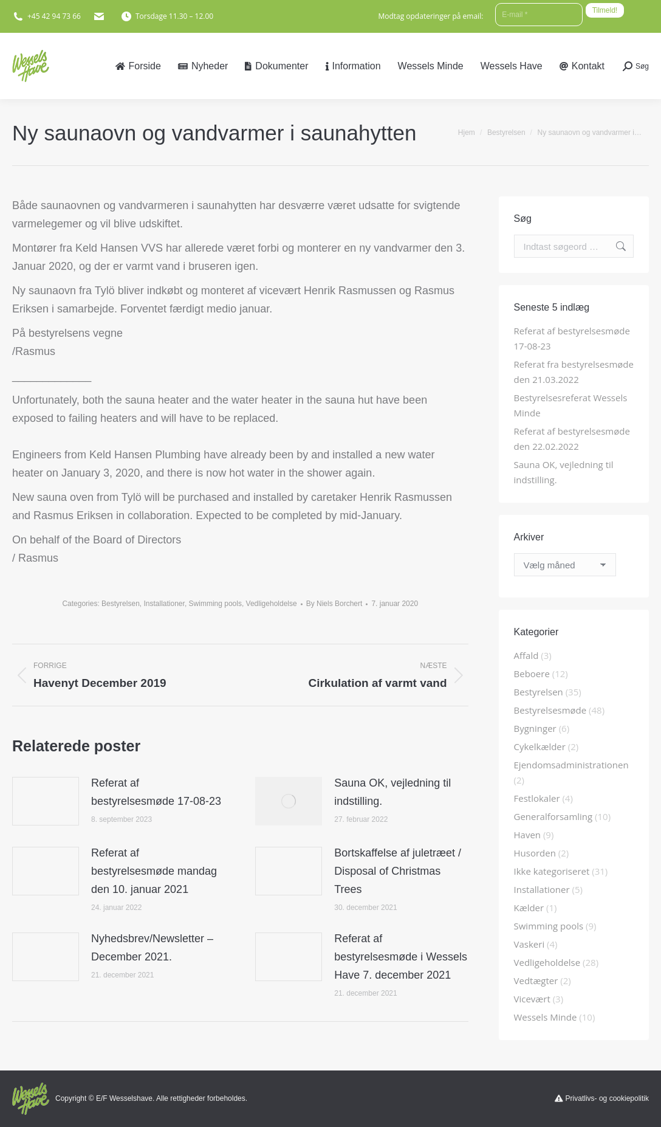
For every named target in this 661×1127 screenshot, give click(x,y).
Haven (527, 835)
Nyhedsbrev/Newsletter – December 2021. (152, 947)
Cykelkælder (540, 746)
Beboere (532, 673)
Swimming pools (215, 603)
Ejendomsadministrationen (571, 765)
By (334, 603)
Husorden (535, 853)
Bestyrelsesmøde (550, 710)
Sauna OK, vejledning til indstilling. (392, 792)
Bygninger (535, 728)
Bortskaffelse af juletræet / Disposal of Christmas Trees (397, 871)
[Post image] (45, 801)
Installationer (163, 603)
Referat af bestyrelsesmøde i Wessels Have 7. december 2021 (400, 956)
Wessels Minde (545, 1017)
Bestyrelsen (120, 603)
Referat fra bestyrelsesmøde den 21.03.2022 (574, 371)
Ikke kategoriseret (552, 871)
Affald (526, 655)
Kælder (529, 907)
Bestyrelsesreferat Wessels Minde (571, 405)
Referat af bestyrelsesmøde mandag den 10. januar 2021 (154, 871)
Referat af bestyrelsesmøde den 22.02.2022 (572, 438)
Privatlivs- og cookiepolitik (607, 1098)
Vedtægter (536, 980)
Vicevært (532, 999)
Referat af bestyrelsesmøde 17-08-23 (156, 792)
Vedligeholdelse (271, 603)
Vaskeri (529, 944)
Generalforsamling (553, 816)
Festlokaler (537, 798)
